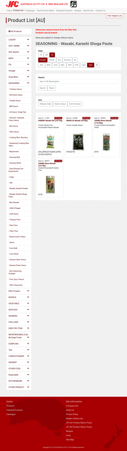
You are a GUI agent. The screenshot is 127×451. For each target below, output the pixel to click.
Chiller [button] (52, 60)
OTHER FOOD (19, 368)
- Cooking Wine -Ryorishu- (18, 137)
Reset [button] (51, 88)
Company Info (72, 406)
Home (9, 10)
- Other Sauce (14, 132)
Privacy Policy (72, 414)
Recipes (77, 10)
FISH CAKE (19, 322)
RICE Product (19, 291)
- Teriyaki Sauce (15, 101)
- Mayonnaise (14, 152)
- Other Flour (13, 231)
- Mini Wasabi (14, 202)
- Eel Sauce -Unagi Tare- (18, 112)
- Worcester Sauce (16, 95)
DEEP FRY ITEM (19, 328)
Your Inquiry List (114, 16)
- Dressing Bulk (14, 157)
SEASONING (19, 83)
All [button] (52, 55)
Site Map (70, 439)
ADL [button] (42, 65)
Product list (18, 10)
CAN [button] (84, 65)
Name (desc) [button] (60, 104)
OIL (19, 64)
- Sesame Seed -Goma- (17, 260)
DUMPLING (19, 343)
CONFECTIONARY (19, 356)
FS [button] (41, 55)
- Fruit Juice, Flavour (16, 279)
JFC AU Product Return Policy (79, 423)
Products (10, 406)
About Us (70, 410)
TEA (19, 350)
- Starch (12, 242)
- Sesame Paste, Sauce (17, 265)
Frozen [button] (43, 60)
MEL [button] (63, 65)
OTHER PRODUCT (19, 387)
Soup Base (19, 77)
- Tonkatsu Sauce (15, 89)
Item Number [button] (75, 104)
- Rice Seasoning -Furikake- (15, 272)
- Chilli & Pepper (15, 208)
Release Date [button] (45, 104)
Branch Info (88, 10)
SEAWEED (19, 315)
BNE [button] (48, 65)
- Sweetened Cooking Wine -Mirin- (19, 144)
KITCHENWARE (19, 381)
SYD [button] (77, 65)
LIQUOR (19, 39)
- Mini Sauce (13, 126)
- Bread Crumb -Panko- (17, 237)
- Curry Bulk (13, 248)
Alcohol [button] (67, 60)
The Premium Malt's (45, 10)
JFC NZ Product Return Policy (79, 427)
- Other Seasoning (15, 285)
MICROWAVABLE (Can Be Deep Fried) (19, 336)
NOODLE (19, 297)
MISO (19, 58)
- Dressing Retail (15, 163)
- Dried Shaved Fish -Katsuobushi (16, 170)
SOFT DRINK (19, 45)
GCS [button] (56, 65)
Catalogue (30, 10)
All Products (15, 31)
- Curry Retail (13, 254)
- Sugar (11, 177)
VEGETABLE (19, 303)
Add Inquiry (58, 118)
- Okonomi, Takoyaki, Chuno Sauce (16, 119)
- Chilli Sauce (13, 214)
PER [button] (70, 65)
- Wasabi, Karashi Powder (18, 188)
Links (68, 435)
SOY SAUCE (19, 52)
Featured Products (64, 10)
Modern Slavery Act (74, 418)
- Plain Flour (13, 225)
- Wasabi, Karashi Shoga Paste (18, 195)
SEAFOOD (19, 309)
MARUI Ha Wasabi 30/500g (77, 121)
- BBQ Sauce (13, 106)
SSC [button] (90, 65)
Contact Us (100, 10)
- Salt (10, 183)
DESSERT (19, 362)
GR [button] (46, 55)
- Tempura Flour (15, 220)
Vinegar (19, 70)
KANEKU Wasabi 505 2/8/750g (50, 121)
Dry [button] (59, 60)
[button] (43, 88)
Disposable (19, 374)
